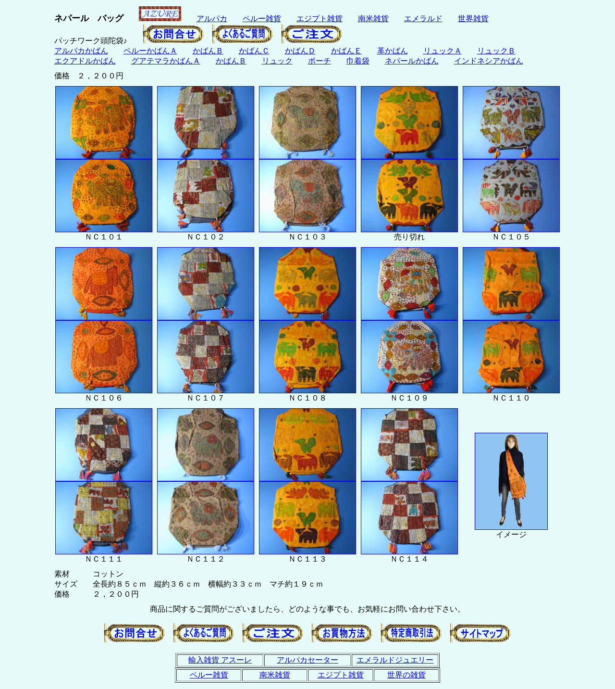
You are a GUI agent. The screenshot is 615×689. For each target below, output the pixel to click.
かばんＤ (300, 51)
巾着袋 (357, 61)
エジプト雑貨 (319, 18)
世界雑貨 (473, 18)
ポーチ (319, 61)
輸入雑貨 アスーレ (220, 660)
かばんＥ (346, 51)
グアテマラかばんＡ (165, 61)
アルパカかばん (81, 51)
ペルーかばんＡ (150, 51)
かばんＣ (254, 51)
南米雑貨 (373, 18)
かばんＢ (208, 51)
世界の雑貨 (406, 675)
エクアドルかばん (85, 61)
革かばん (392, 51)
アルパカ (212, 18)
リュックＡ (442, 51)
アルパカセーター (307, 660)
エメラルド (423, 18)
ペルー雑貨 (262, 18)
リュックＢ (496, 51)
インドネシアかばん (488, 61)
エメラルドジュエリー (395, 660)
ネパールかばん (412, 61)
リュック (277, 61)
